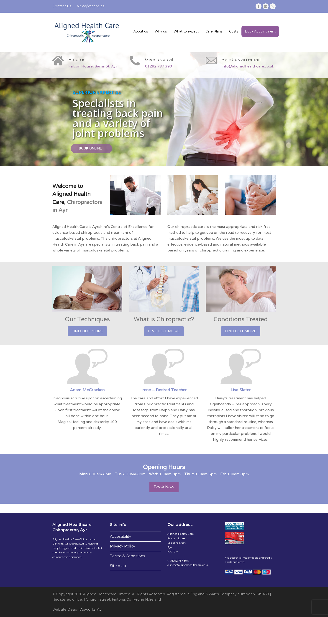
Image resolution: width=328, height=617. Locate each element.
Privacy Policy (122, 546)
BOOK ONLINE (90, 148)
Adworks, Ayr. (91, 609)
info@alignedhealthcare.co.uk (248, 66)
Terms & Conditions (127, 556)
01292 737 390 (158, 66)
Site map (118, 566)
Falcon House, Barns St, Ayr (92, 66)
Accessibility (120, 536)
